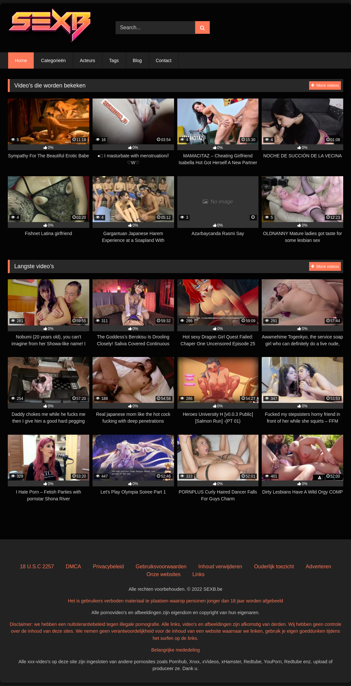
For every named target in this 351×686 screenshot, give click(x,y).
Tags (114, 60)
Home (21, 60)
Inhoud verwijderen (220, 566)
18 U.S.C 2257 (37, 566)
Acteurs (87, 60)
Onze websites (163, 574)
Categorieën (53, 60)
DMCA (73, 566)
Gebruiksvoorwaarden (161, 566)
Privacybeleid (108, 566)
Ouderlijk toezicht (274, 566)
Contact (163, 60)
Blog (137, 60)
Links (199, 574)
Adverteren (318, 566)
